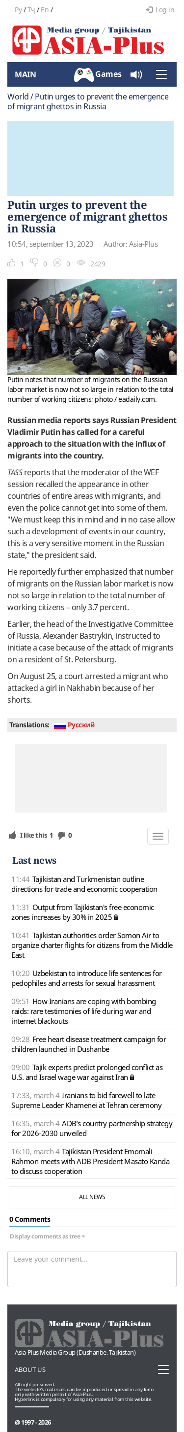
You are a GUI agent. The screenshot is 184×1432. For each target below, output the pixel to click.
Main (25, 74)
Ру (18, 9)
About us (30, 1369)
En (45, 9)
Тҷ (31, 9)
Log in (160, 9)
